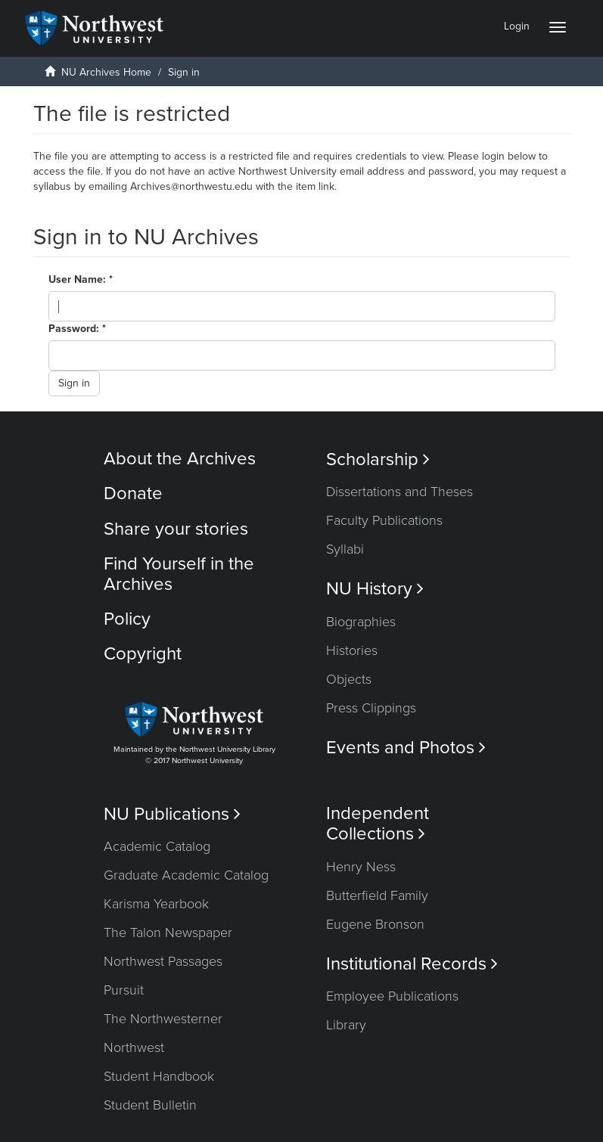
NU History (375, 589)
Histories (352, 650)
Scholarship (378, 459)
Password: (75, 328)
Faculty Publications (384, 520)
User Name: (78, 279)
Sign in (74, 383)
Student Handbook (159, 1076)
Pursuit (124, 990)
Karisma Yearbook (156, 903)
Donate (133, 493)
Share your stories (176, 529)
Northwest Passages (163, 961)
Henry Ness (361, 866)
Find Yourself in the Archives (179, 573)
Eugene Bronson (375, 924)
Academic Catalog (157, 846)
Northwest (134, 1047)
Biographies (361, 621)
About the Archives (180, 459)
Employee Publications (392, 996)
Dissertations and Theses (399, 491)
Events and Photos (406, 748)
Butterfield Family (377, 895)
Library (346, 1024)
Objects (348, 679)
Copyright (143, 654)
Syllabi (345, 549)
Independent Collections (377, 823)
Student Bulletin (150, 1105)
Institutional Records (412, 964)
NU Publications (172, 814)
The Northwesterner (163, 1018)
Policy (127, 619)
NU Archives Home (106, 72)
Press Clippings (371, 708)
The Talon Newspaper (168, 932)
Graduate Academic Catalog (186, 875)
